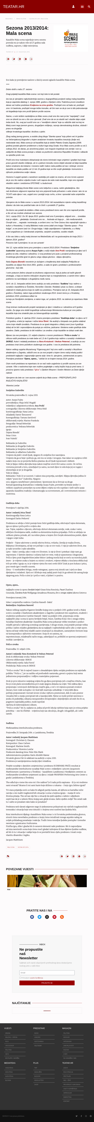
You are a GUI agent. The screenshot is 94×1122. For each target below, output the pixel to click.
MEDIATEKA (9, 1063)
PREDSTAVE (39, 1028)
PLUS (35, 1063)
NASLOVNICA (9, 19)
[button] (82, 6)
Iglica (37, 370)
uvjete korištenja (36, 978)
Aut (8, 889)
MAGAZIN (66, 1028)
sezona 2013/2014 (23, 847)
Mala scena (10, 847)
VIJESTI (7, 1028)
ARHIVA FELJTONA (21, 19)
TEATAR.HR (13, 6)
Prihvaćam (32, 978)
